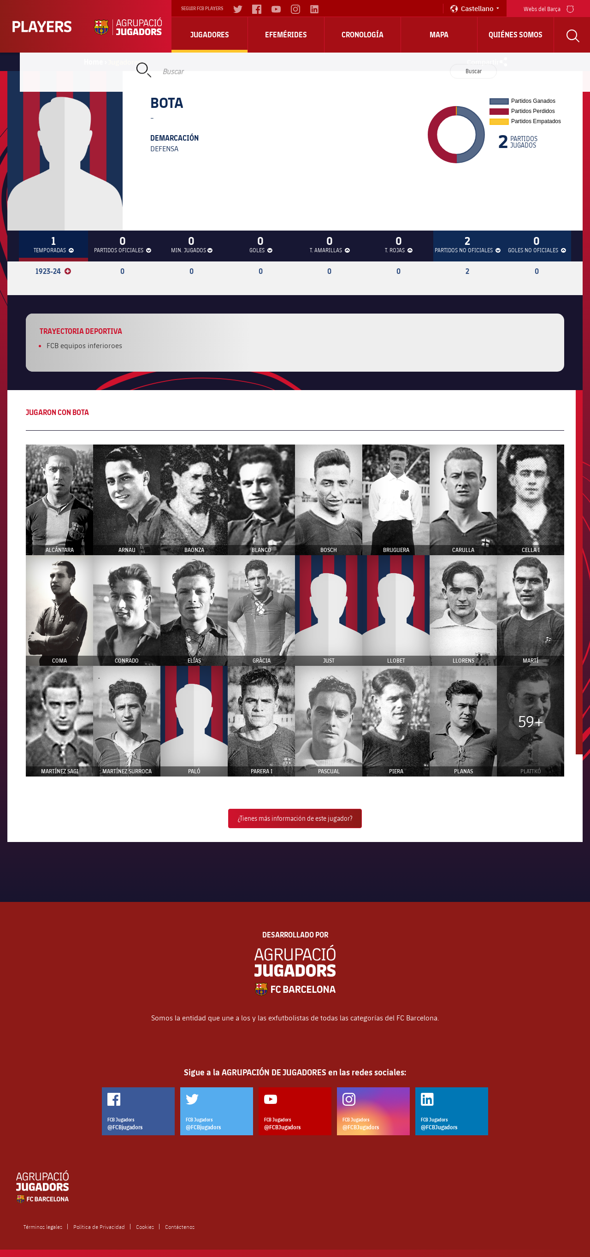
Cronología (363, 34)
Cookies (145, 1226)
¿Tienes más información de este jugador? (295, 818)
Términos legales (43, 1226)
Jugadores (209, 34)
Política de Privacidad (99, 1226)
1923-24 (53, 271)
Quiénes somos (516, 34)
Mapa (439, 34)
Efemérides (286, 34)
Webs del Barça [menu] (549, 8)
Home (93, 61)
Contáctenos (180, 1226)
